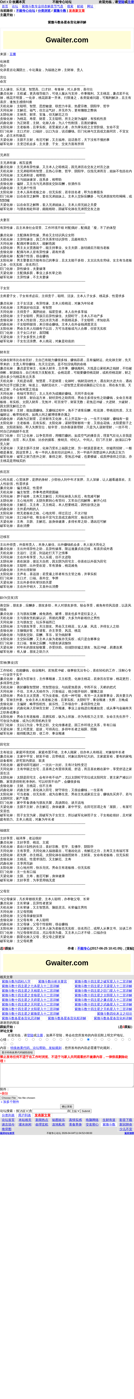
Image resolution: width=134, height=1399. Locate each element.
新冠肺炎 (125, 1124)
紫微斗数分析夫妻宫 (52, 981)
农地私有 (58, 1124)
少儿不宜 (125, 1129)
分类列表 (8, 1115)
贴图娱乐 (58, 1120)
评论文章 (6, 1031)
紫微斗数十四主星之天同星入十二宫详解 (30, 1004)
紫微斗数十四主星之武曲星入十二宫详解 (103, 1004)
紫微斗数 (59, 10)
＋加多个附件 (9, 1102)
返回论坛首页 (7, 1133)
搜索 (70, 6)
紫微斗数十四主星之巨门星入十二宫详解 (103, 990)
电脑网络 (92, 1120)
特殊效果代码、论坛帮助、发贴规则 (36, 1048)
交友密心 (92, 1124)
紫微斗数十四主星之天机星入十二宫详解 (103, 1009)
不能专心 (83, 948)
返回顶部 (129, 1133)
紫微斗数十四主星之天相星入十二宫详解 (30, 990)
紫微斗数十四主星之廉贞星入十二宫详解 (103, 1000)
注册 (131, 2)
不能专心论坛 (25, 10)
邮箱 (80, 6)
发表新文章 (77, 10)
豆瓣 (13, 54)
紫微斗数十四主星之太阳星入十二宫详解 (30, 1009)
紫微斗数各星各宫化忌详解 (21, 1018)
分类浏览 (44, 10)
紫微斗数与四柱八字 (16, 981)
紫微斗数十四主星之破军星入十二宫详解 (103, 981)
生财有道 (109, 1120)
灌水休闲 (25, 1124)
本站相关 (25, 1120)
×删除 (4, 1093)
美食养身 (75, 1124)
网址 (90, 6)
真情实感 (75, 1120)
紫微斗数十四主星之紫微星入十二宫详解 (30, 1013)
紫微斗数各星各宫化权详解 (67, 1018)
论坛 (15, 6)
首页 (5, 6)
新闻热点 (41, 1120)
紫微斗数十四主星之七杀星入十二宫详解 (30, 986)
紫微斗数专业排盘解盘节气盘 (42, 6)
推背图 (6, 1129)
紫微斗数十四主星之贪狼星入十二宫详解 (30, 995)
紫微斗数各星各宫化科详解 (113, 1018)
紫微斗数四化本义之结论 (114, 1013)
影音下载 (125, 1120)
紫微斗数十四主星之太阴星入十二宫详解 (103, 995)
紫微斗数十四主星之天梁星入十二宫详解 (103, 986)
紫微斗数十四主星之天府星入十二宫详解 (30, 1000)
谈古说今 (8, 1124)
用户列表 (24, 1115)
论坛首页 (8, 1120)
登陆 (121, 2)
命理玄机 (41, 1124)
